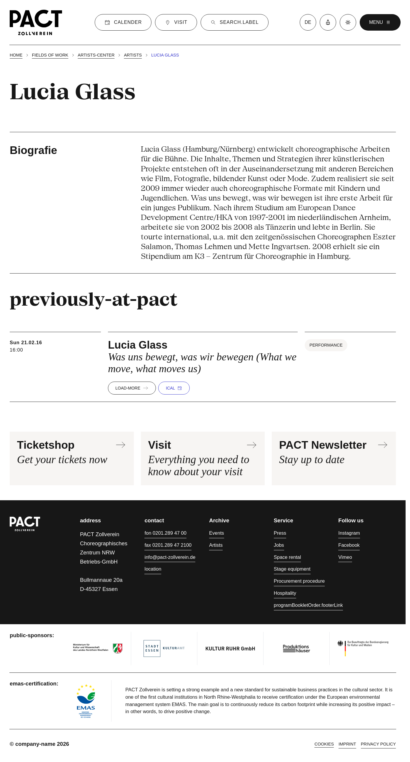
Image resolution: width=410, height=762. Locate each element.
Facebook (349, 545)
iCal (174, 388)
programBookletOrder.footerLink (308, 605)
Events (216, 533)
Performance (326, 345)
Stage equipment (292, 569)
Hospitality (285, 593)
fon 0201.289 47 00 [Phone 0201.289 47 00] (165, 533)
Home (16, 55)
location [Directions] (152, 569)
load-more (132, 388)
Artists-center (96, 55)
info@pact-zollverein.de (169, 557)
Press (280, 533)
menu (380, 22)
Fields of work (50, 55)
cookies (324, 744)
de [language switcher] (308, 22)
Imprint (347, 744)
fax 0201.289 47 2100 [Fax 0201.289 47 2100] (167, 545)
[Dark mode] (348, 22)
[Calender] (123, 22)
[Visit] (176, 22)
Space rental (287, 557)
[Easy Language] (328, 22)
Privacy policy (378, 744)
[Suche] (234, 22)
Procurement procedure (299, 581)
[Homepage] (35, 22)
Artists (133, 55)
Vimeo (345, 557)
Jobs (279, 545)
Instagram (349, 533)
